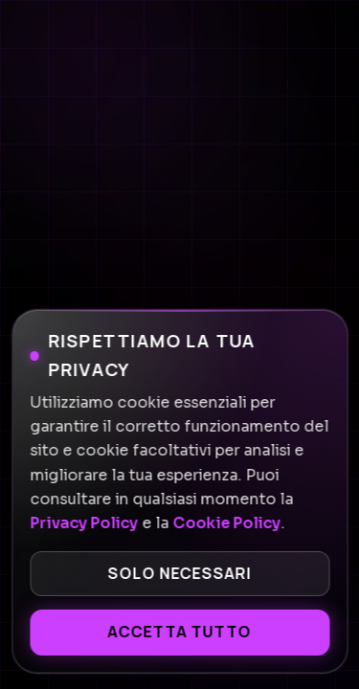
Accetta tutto (179, 631)
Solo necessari (179, 573)
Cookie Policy (226, 523)
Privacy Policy (84, 523)
